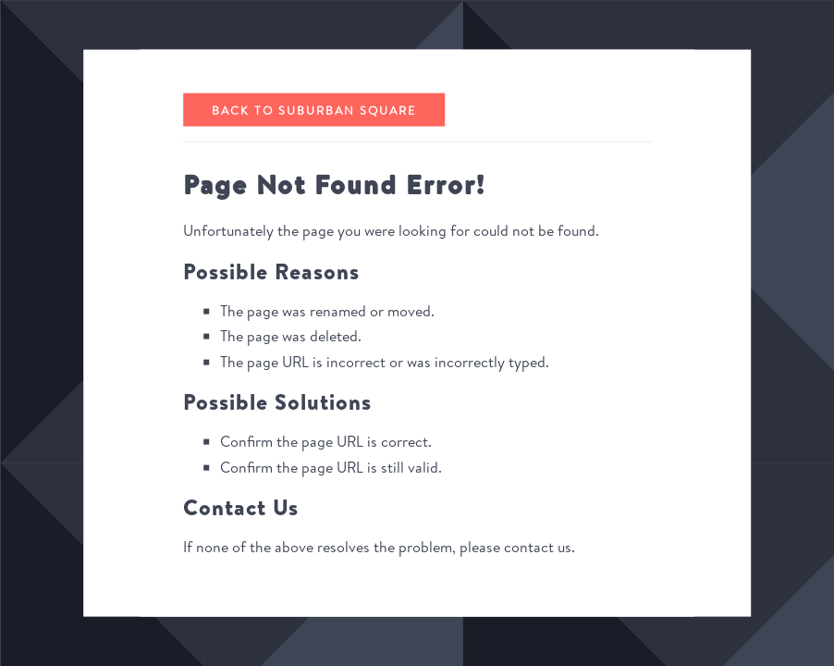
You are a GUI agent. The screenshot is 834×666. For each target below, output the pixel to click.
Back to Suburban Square (314, 109)
